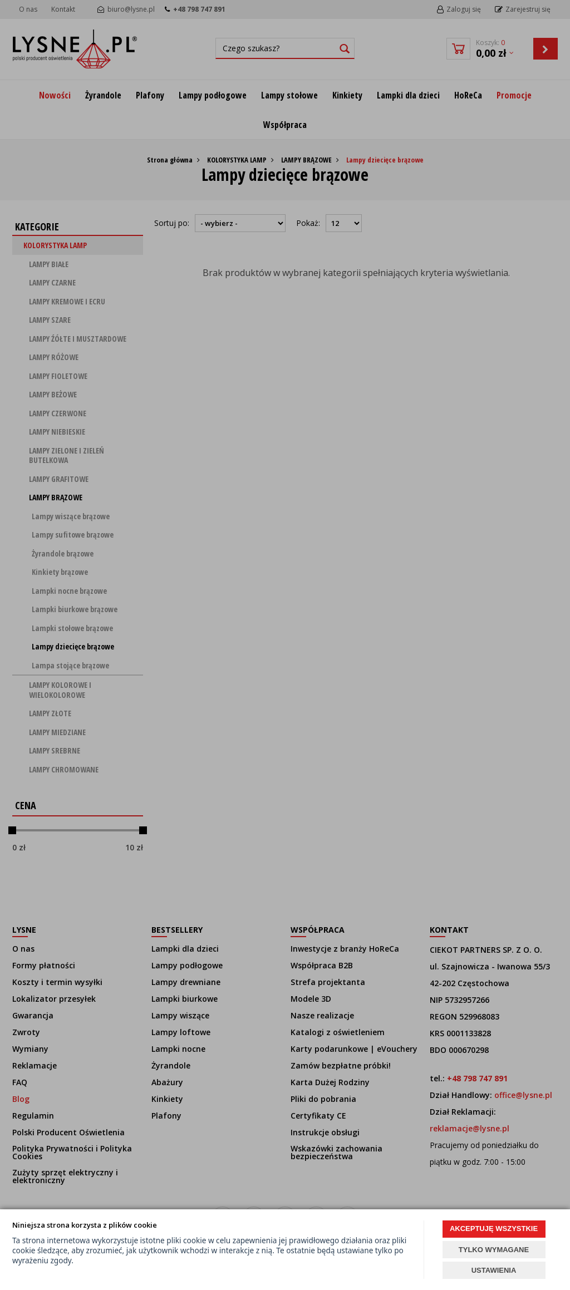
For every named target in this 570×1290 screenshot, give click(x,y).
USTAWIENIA (494, 1270)
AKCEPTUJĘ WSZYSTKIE (494, 1228)
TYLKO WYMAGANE (494, 1249)
